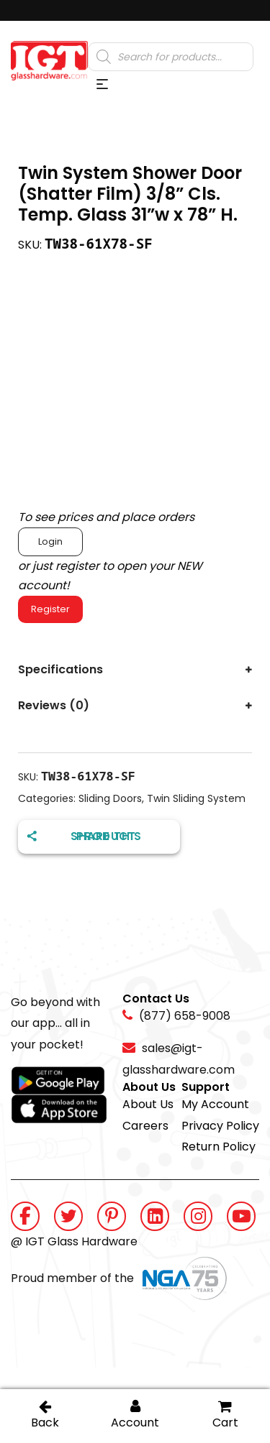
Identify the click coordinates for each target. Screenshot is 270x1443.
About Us (148, 1104)
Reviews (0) (53, 705)
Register (50, 609)
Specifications (60, 669)
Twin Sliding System (196, 798)
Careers (145, 1125)
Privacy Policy (220, 1125)
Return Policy (218, 1146)
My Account (215, 1104)
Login (50, 541)
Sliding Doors (110, 798)
